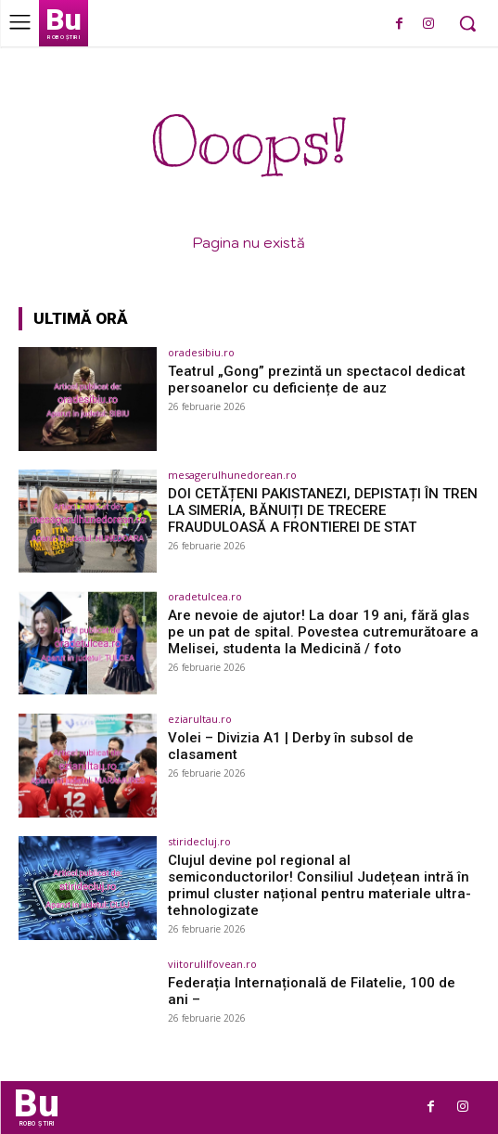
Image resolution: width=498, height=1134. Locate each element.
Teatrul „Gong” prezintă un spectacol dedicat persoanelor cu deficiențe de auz (317, 379)
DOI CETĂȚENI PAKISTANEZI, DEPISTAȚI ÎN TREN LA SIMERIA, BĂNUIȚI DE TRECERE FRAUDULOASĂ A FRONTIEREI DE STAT (323, 510)
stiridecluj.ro (199, 841)
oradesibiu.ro (201, 352)
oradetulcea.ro (205, 596)
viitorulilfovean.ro (212, 964)
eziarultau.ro (200, 719)
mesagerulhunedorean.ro (232, 475)
